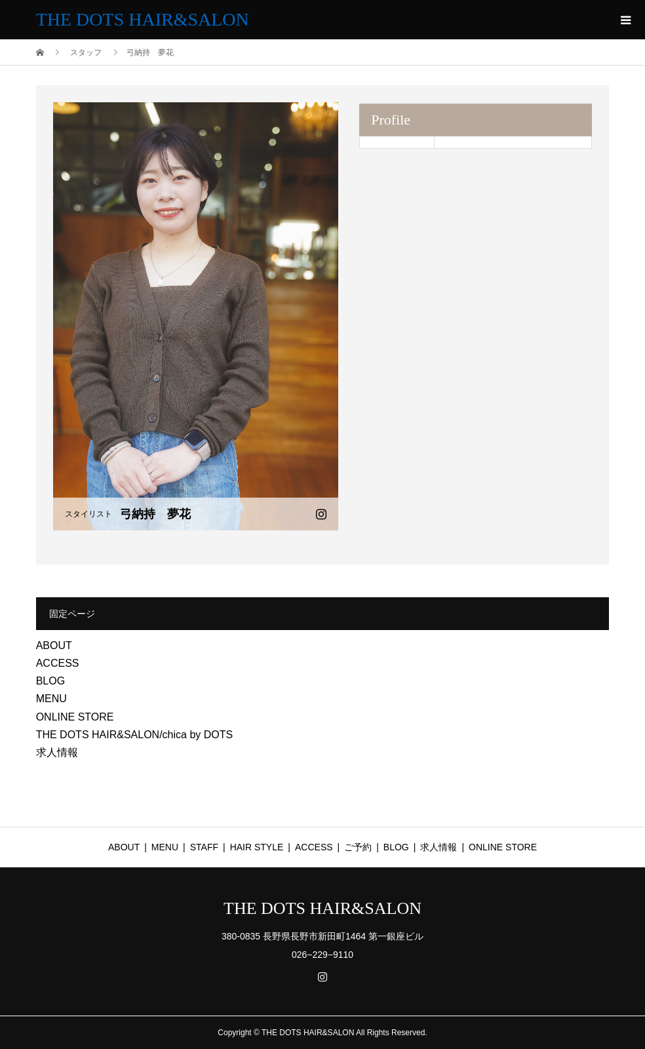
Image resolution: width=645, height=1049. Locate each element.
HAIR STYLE (257, 847)
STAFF (204, 847)
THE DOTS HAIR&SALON (142, 19)
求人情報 (57, 752)
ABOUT (54, 645)
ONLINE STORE (75, 716)
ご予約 (358, 847)
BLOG (50, 680)
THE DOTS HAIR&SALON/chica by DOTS (134, 734)
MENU (51, 698)
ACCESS (57, 663)
